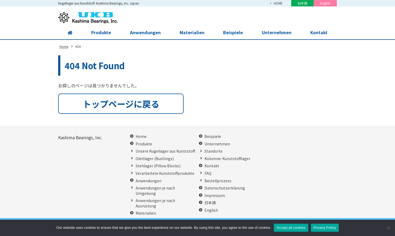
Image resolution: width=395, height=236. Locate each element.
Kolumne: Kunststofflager (227, 158)
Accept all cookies (291, 228)
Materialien (191, 32)
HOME (278, 3)
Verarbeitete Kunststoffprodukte (165, 173)
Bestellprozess (217, 180)
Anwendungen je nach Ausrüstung (155, 203)
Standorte (213, 151)
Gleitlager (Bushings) (155, 158)
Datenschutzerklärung (224, 188)
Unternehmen (276, 32)
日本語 (302, 3)
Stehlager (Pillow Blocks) (158, 165)
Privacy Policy (325, 228)
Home (141, 136)
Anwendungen (145, 32)
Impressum (214, 195)
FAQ (207, 173)
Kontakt (318, 32)
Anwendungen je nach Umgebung (155, 190)
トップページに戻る (121, 104)
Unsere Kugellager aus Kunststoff (165, 151)
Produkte (101, 32)
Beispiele (233, 32)
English (325, 3)
